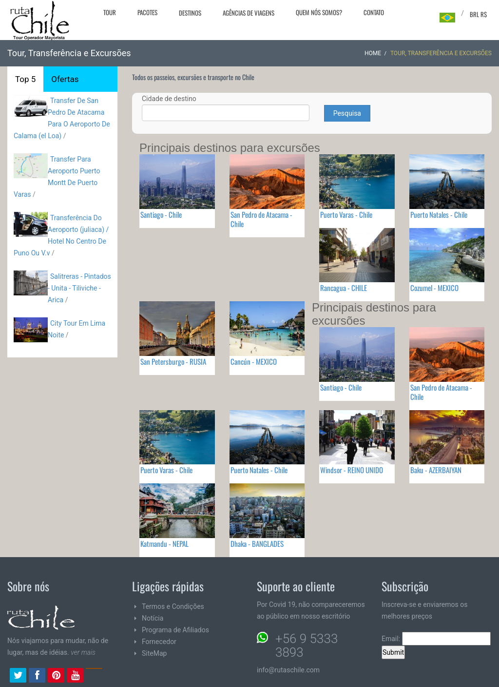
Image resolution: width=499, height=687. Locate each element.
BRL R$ (478, 14)
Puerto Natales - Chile (438, 214)
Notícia (152, 618)
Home (373, 53)
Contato (374, 12)
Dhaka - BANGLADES (257, 543)
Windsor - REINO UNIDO (351, 469)
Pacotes (147, 12)
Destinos (190, 13)
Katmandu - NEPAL (164, 543)
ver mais (83, 652)
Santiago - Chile (161, 214)
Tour (109, 12)
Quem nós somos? (319, 12)
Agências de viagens (248, 13)
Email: (436, 638)
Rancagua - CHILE (343, 287)
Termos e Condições (173, 606)
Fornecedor (159, 641)
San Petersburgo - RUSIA (173, 361)
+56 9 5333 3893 (306, 645)
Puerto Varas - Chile (346, 214)
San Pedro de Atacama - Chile (261, 219)
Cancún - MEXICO (253, 361)
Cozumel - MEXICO (434, 287)
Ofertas (64, 79)
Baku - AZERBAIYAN (435, 469)
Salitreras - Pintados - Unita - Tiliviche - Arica (79, 288)
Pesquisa (347, 113)
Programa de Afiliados (175, 630)
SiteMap (154, 653)
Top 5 (25, 79)
